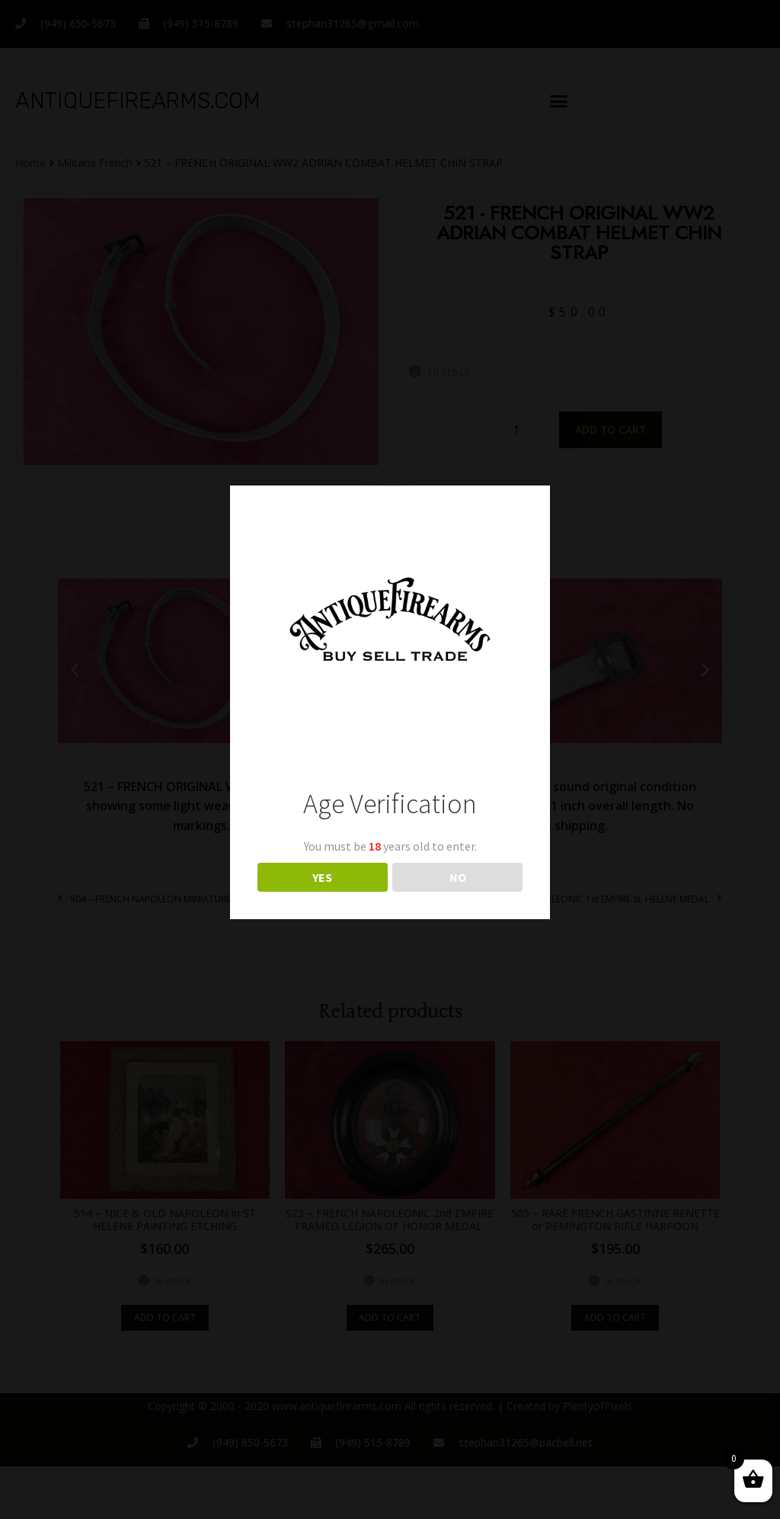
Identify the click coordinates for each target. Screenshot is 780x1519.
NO (457, 877)
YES (322, 877)
